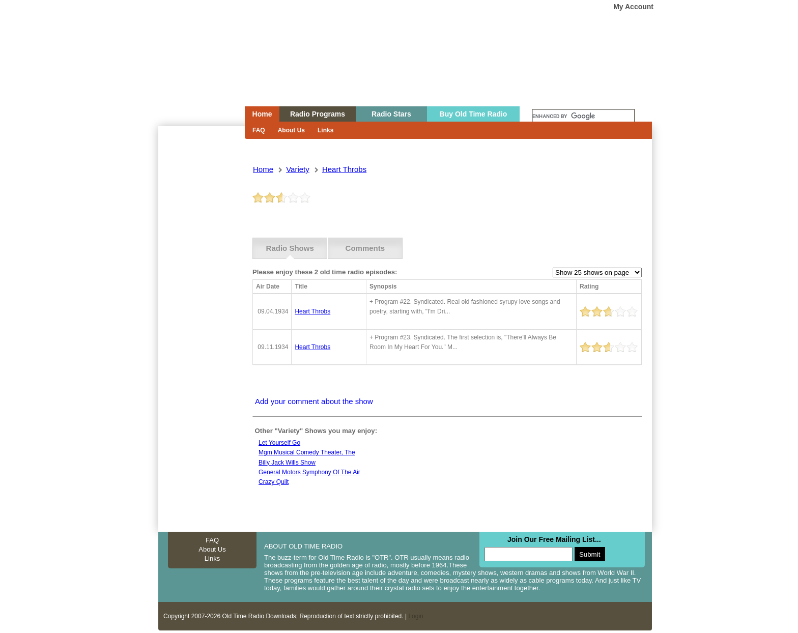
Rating (589, 286)
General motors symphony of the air (309, 472)
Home (194, 72)
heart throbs (344, 169)
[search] (583, 116)
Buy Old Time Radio (473, 114)
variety (297, 169)
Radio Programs (317, 114)
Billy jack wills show (287, 462)
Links (325, 130)
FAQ (258, 130)
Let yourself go (279, 442)
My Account (633, 7)
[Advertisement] (201, 309)
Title (301, 286)
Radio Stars (391, 114)
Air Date (267, 286)
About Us (291, 130)
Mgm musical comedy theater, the (307, 452)
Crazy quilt (274, 481)
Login (415, 616)
